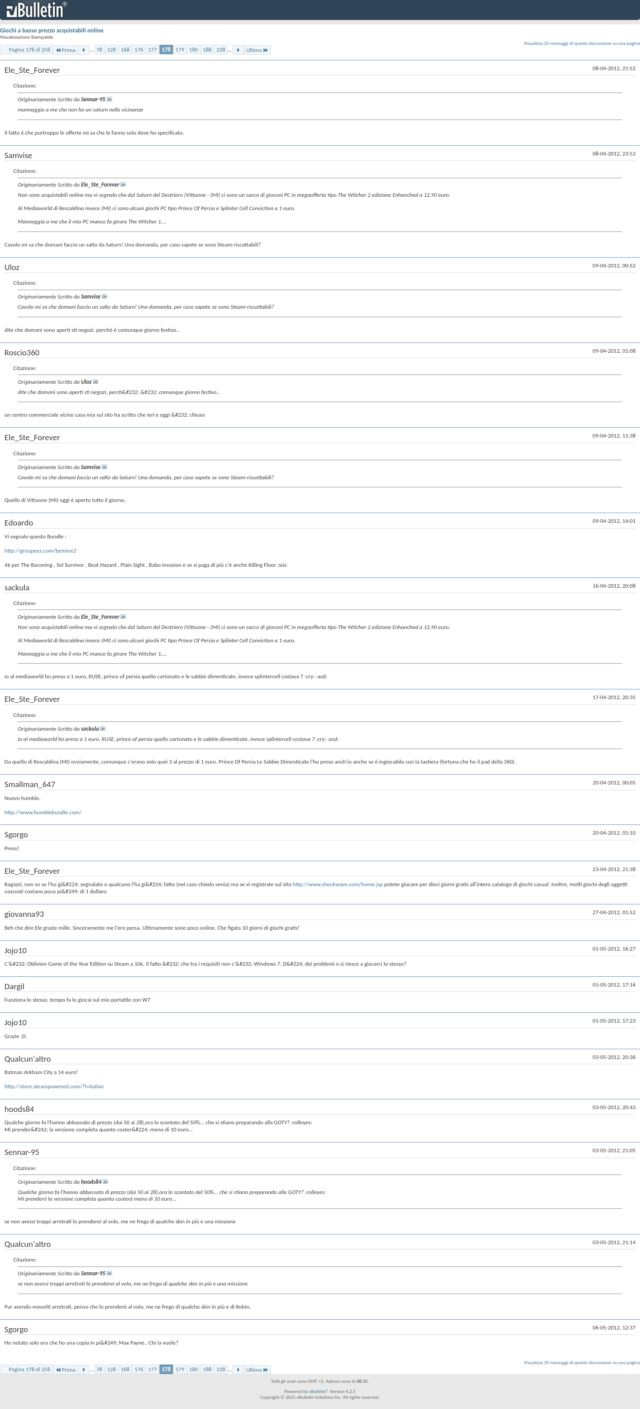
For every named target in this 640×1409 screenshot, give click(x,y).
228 (220, 49)
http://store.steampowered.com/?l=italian (54, 1086)
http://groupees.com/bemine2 (40, 550)
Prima (65, 50)
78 (99, 49)
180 (193, 49)
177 (152, 49)
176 (138, 49)
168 (125, 49)
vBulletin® (319, 1391)
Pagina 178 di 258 (29, 49)
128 (111, 49)
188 (207, 49)
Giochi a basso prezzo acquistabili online (52, 30)
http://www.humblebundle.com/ (43, 812)
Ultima (257, 50)
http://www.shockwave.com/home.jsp (338, 884)
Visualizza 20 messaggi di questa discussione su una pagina (582, 43)
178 (166, 49)
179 (180, 49)
